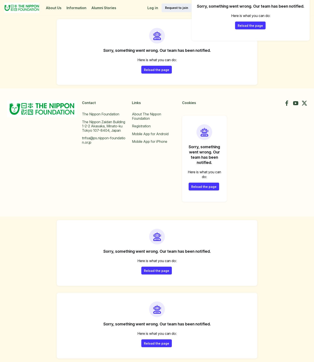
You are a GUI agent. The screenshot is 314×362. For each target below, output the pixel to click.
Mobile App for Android (150, 134)
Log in (152, 8)
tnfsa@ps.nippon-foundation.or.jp (103, 140)
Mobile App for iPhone (149, 141)
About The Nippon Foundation (146, 116)
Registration (141, 126)
